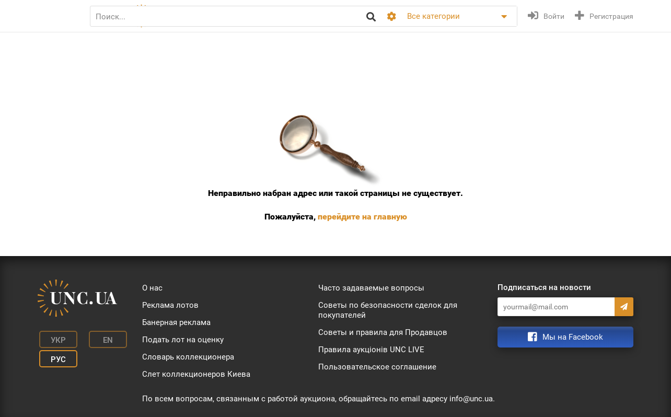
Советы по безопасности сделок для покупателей (387, 310)
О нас (152, 288)
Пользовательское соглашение (377, 367)
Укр (53, 338)
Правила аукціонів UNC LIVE (371, 349)
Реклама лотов (170, 305)
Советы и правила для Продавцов (382, 332)
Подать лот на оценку (183, 339)
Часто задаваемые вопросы (371, 288)
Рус (53, 354)
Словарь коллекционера (188, 357)
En (97, 338)
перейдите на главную (362, 217)
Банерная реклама (176, 322)
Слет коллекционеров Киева (196, 374)
